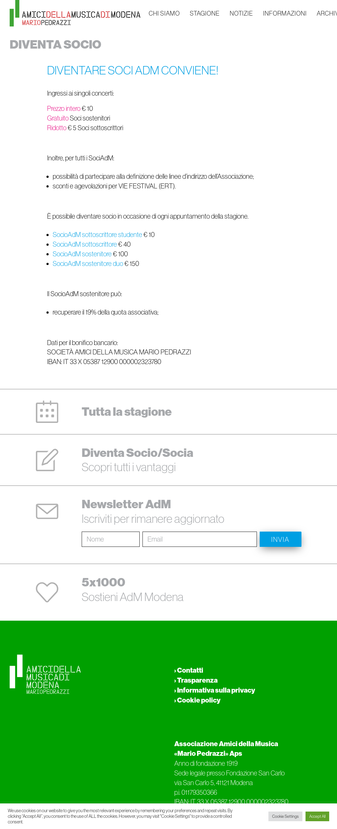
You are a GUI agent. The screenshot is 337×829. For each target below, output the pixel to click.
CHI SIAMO (164, 13)
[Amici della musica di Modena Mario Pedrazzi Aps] (75, 13)
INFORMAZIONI (285, 13)
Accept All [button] (317, 816)
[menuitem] (164, 13)
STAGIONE (205, 13)
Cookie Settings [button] (285, 816)
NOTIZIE (241, 13)
